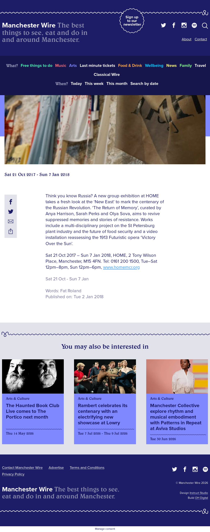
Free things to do (36, 65)
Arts (73, 65)
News (171, 65)
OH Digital (201, 498)
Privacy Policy (13, 474)
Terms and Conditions (87, 467)
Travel (200, 65)
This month (117, 83)
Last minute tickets (97, 65)
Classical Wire (107, 74)
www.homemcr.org (121, 267)
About (186, 39)
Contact (201, 39)
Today (76, 83)
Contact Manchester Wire (22, 467)
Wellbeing (154, 65)
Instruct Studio (199, 493)
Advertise (56, 467)
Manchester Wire (29, 25)
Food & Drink (130, 65)
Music (60, 65)
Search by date (144, 83)
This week (94, 83)
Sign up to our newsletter (132, 21)
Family (186, 65)
